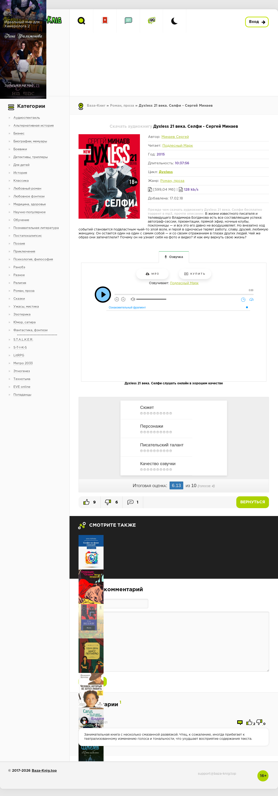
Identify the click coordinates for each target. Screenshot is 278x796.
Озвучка (176, 257)
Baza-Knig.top (44, 770)
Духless (166, 172)
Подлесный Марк (177, 145)
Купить (194, 273)
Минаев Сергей (175, 136)
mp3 (152, 273)
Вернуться (252, 502)
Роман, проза (122, 105)
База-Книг (96, 105)
